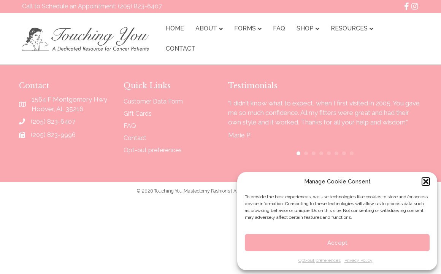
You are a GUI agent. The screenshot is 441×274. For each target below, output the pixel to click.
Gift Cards (138, 114)
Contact (180, 48)
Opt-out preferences (319, 260)
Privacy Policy (358, 260)
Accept (337, 242)
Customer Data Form (153, 102)
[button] (426, 181)
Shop (305, 28)
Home (175, 28)
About (206, 28)
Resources (349, 28)
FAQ (279, 28)
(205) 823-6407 (140, 6)
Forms (245, 28)
